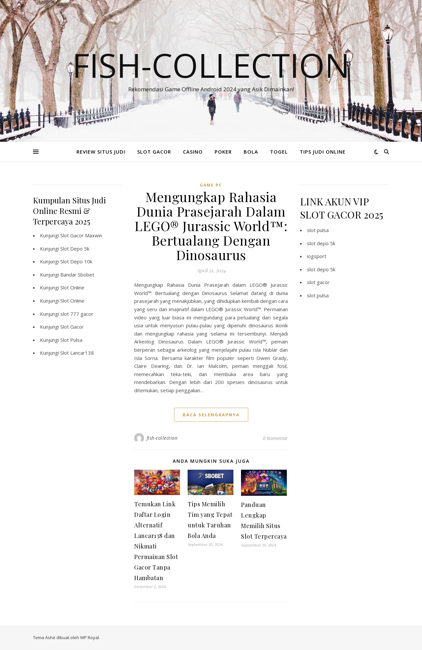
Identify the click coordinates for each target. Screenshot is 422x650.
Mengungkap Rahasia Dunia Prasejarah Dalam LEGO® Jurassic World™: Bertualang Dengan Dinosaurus (211, 225)
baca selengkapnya (211, 415)
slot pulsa (318, 230)
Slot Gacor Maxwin (81, 235)
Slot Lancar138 (77, 352)
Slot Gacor (72, 326)
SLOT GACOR (154, 151)
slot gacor (318, 282)
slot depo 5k (321, 243)
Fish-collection (211, 64)
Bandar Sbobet (77, 274)
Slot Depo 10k (76, 261)
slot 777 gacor (76, 313)
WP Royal (89, 637)
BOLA (251, 151)
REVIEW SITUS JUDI (100, 151)
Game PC (211, 185)
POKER (223, 151)
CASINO (193, 151)
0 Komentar (275, 438)
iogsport (316, 256)
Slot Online (72, 287)
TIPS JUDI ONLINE (323, 151)
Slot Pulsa (71, 340)
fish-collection (162, 438)
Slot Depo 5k (74, 248)
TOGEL (279, 151)
